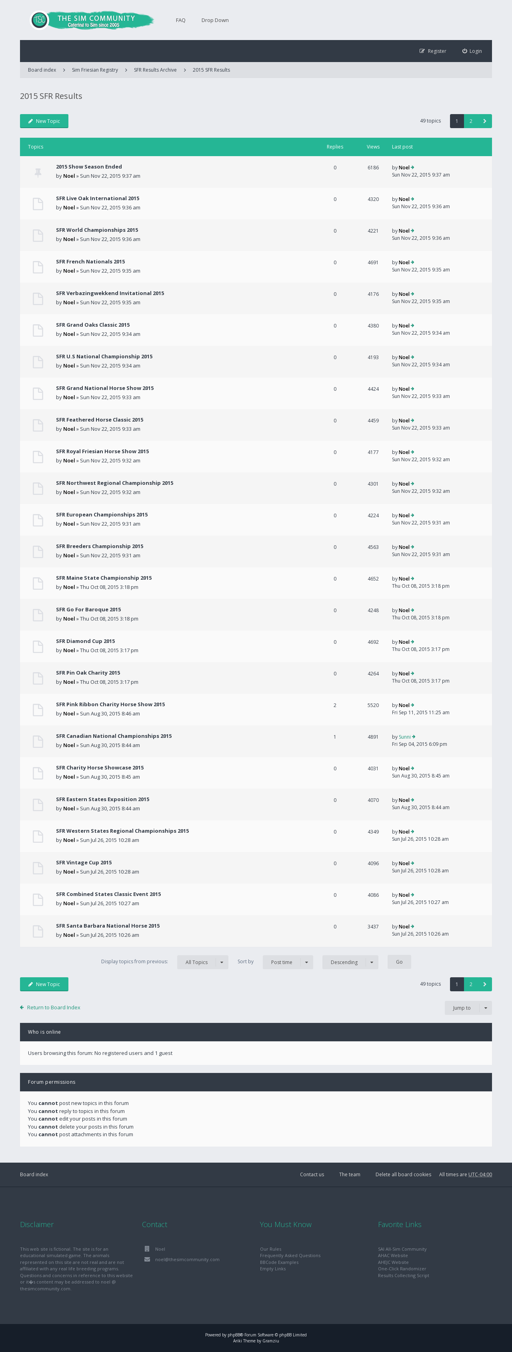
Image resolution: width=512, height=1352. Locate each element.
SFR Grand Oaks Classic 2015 (93, 324)
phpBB (234, 1335)
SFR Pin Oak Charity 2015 (88, 672)
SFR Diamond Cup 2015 (85, 641)
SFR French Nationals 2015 (90, 261)
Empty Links (273, 1269)
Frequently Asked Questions (290, 1255)
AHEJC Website (393, 1262)
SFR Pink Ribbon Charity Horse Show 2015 (110, 704)
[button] (485, 121)
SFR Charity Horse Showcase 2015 (100, 767)
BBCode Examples (279, 1262)
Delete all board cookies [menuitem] (403, 1174)
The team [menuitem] (349, 1174)
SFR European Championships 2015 (102, 514)
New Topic (44, 121)
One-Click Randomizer (402, 1269)
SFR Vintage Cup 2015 (84, 862)
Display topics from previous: (164, 962)
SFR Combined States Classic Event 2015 (108, 894)
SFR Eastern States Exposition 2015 (102, 799)
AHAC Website (393, 1255)
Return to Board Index (53, 1007)
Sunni (405, 736)
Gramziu (270, 1341)
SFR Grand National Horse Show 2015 (105, 388)
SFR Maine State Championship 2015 (104, 577)
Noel (69, 175)
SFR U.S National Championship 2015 (104, 356)
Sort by (275, 962)
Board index (34, 1174)
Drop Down (215, 20)
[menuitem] (472, 51)
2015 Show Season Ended (89, 166)
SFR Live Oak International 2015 (97, 198)
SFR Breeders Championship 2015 (99, 546)
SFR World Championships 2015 (97, 229)
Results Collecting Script (403, 1275)
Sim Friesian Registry (95, 69)
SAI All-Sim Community (402, 1249)
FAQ (181, 20)
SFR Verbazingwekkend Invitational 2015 (110, 293)
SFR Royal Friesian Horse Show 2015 (102, 451)
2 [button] (471, 121)
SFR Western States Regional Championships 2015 (122, 830)
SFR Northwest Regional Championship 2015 (114, 482)
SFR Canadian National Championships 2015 (114, 735)
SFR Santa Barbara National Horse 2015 (108, 925)
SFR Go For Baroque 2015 (88, 609)
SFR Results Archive (155, 69)
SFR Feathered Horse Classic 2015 (99, 419)
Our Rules (270, 1249)
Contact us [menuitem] (312, 1174)
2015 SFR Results (211, 69)
